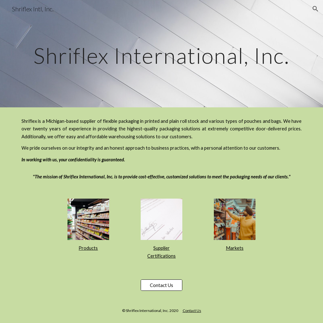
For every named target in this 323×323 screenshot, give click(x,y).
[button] (315, 8)
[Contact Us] (161, 285)
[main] (161, 53)
